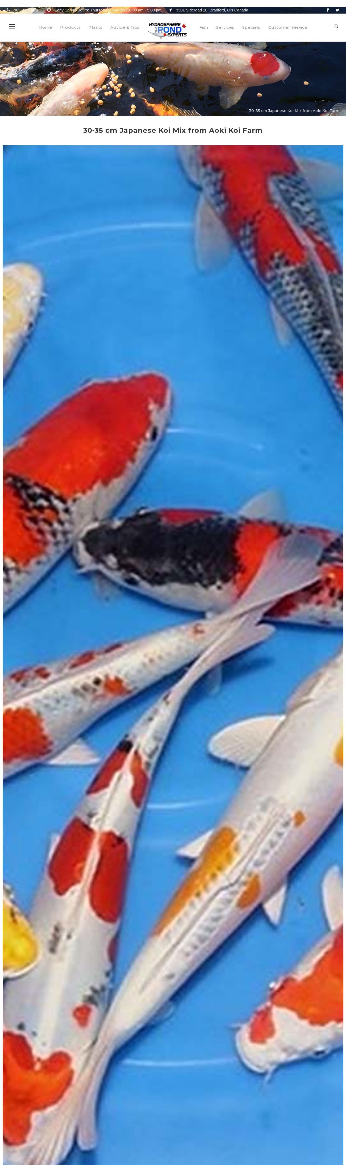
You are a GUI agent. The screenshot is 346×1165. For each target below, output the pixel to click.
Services (225, 27)
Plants (95, 27)
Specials (251, 27)
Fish (203, 27)
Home (45, 27)
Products (70, 27)
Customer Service (287, 27)
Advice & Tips (125, 27)
